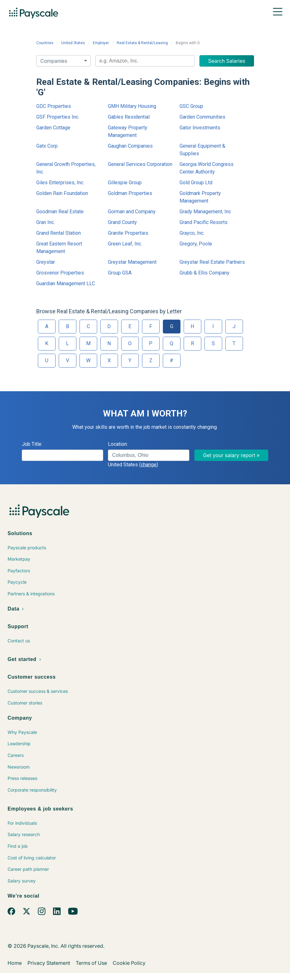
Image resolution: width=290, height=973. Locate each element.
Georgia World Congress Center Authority (207, 168)
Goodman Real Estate (60, 212)
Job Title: (32, 444)
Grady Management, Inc (205, 212)
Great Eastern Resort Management (59, 247)
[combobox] (145, 61)
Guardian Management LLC (65, 283)
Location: (118, 444)
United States (73, 43)
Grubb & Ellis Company (204, 273)
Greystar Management (132, 262)
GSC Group (191, 106)
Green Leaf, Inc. (125, 244)
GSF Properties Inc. (57, 117)
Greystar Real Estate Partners (212, 262)
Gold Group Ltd (196, 183)
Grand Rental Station (58, 233)
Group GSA (120, 273)
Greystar (45, 262)
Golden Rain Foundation (62, 193)
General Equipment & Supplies (202, 149)
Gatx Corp (47, 146)
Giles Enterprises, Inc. (60, 183)
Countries (44, 43)
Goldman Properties (130, 193)
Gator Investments (200, 128)
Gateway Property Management (127, 131)
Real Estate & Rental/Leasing (142, 43)
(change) (148, 465)
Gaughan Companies (130, 146)
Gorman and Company (132, 212)
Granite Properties (128, 233)
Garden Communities (202, 117)
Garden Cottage (53, 128)
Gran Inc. (45, 222)
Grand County (122, 222)
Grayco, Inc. (192, 233)
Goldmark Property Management (200, 197)
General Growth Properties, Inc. (66, 168)
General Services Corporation (140, 164)
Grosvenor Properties (60, 273)
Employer (101, 43)
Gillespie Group (125, 183)
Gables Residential (129, 117)
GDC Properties (53, 106)
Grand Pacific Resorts (204, 222)
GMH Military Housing (132, 106)
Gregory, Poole (196, 244)
